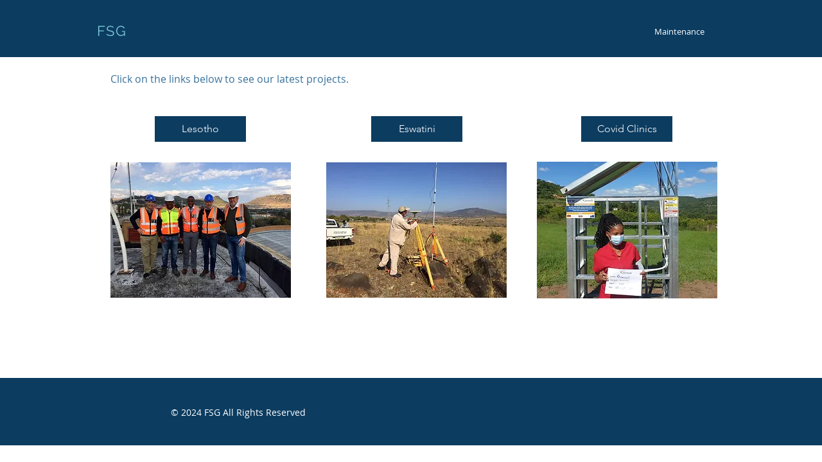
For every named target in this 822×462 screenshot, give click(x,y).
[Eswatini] (416, 129)
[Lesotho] (200, 129)
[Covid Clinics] (626, 129)
